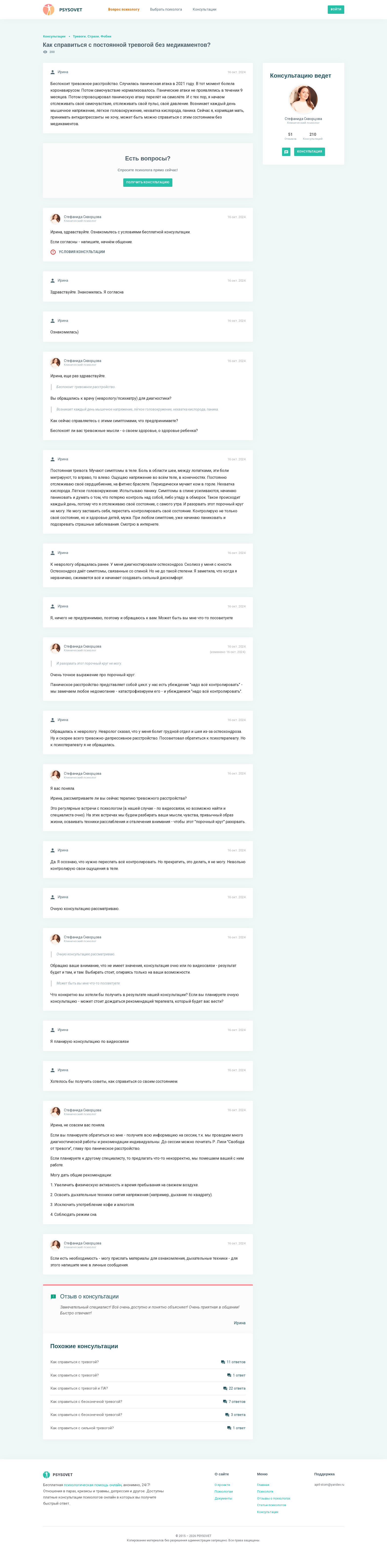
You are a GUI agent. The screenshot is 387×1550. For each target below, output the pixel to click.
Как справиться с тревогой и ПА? (79, 1388)
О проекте (222, 1485)
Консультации (54, 36)
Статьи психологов (271, 1505)
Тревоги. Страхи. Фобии (92, 36)
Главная (263, 1485)
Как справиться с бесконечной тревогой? (86, 1401)
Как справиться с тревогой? (74, 1362)
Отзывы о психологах (273, 1498)
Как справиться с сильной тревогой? (82, 1428)
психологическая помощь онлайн (93, 1485)
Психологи (265, 1491)
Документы (223, 1498)
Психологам (224, 1491)
